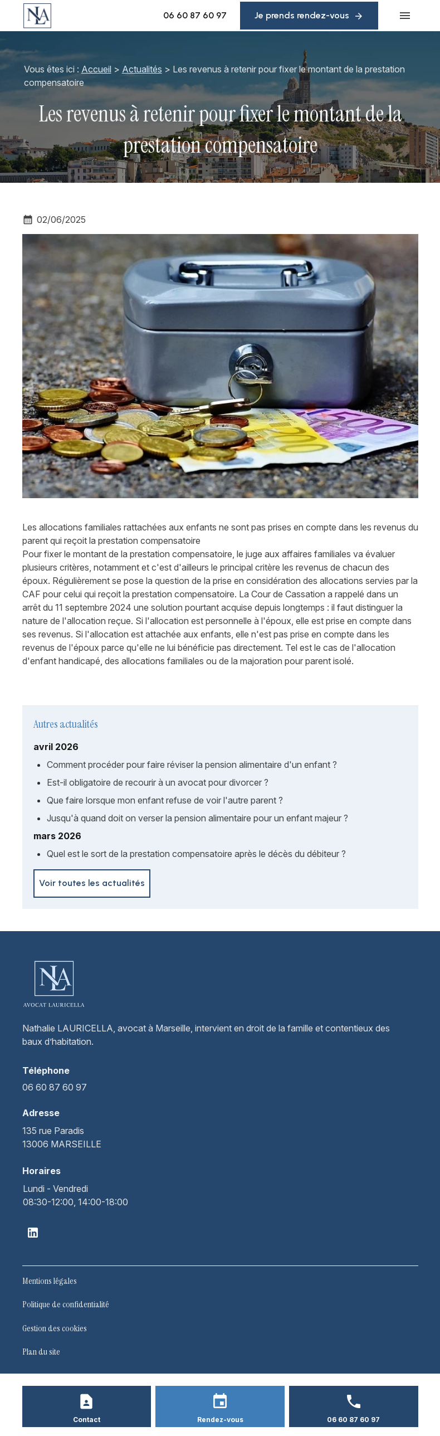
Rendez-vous (220, 1419)
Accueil (96, 69)
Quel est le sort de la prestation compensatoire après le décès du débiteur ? (196, 853)
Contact (86, 1419)
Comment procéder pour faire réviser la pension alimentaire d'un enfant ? (192, 764)
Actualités (142, 69)
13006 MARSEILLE (61, 1137)
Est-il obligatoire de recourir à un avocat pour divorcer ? (157, 782)
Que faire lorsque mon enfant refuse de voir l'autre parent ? (165, 800)
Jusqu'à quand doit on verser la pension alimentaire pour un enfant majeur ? (197, 818)
